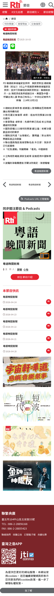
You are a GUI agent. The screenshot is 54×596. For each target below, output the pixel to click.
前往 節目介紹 (25, 277)
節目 (13, 18)
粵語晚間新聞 (9, 39)
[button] (5, 5)
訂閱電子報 (30, 534)
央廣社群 (42, 534)
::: (4, 18)
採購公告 (17, 534)
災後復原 (35, 23)
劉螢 (19, 269)
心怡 (25, 269)
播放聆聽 (10, 29)
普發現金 (22, 23)
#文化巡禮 (17, 12)
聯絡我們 (6, 534)
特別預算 (9, 23)
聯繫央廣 (8, 513)
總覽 (4, 12)
